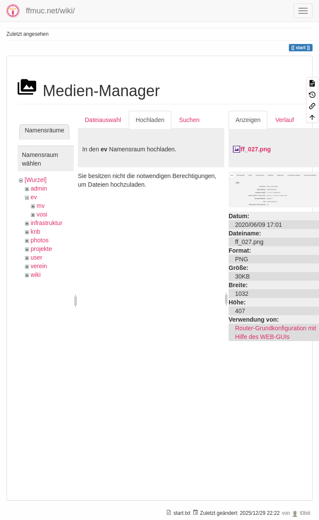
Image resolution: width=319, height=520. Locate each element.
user (36, 257)
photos (40, 240)
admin (39, 188)
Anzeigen (247, 119)
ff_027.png (256, 149)
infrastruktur (46, 222)
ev (34, 197)
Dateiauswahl (103, 119)
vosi (42, 214)
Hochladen (150, 119)
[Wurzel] (35, 179)
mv (41, 205)
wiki (35, 274)
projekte (41, 248)
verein (39, 266)
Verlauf (284, 119)
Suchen (189, 119)
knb (35, 231)
